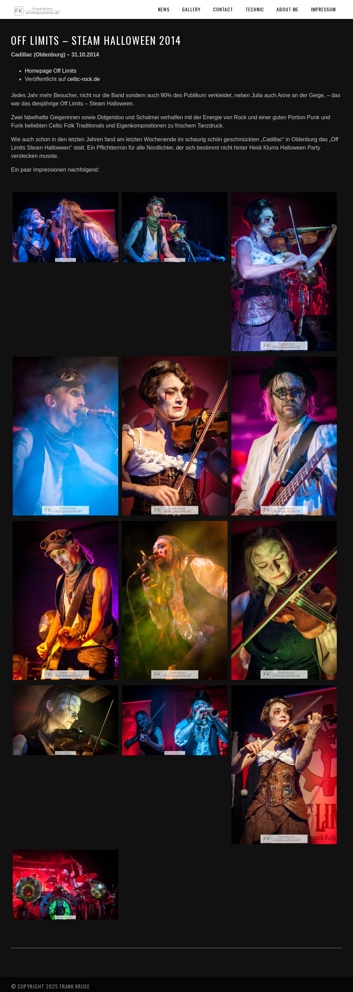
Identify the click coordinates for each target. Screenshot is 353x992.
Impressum (323, 9)
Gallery (191, 9)
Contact (223, 9)
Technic (254, 9)
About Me (287, 9)
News (164, 9)
